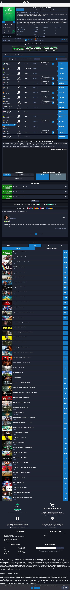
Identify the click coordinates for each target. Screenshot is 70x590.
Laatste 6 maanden (22, 175)
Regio (12, 59)
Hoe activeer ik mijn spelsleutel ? (11, 539)
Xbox (35, 34)
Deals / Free (20, 550)
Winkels (45, 535)
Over (28, 10)
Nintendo (6, 553)
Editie (36, 10)
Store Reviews (21, 551)
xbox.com (36, 29)
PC (4, 547)
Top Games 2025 (21, 552)
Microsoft (36, 31)
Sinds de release (7, 175)
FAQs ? (5, 540)
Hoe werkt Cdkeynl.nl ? (9, 535)
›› (41, 234)
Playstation (6, 551)
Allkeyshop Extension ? (9, 542)
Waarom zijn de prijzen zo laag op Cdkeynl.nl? (14, 536)
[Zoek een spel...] (35, 5)
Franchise (20, 54)
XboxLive (45, 10)
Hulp (65, 587)
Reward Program (21, 547)
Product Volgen (18, 178)
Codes (36, 59)
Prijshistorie (13, 54)
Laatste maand (30, 174)
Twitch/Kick (46, 534)
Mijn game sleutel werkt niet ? (10, 538)
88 (48, 208)
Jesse (10, 217)
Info (20, 10)
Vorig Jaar (15, 174)
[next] (14, 22)
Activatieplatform (27, 59)
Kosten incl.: (61, 59)
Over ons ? (6, 534)
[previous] (3, 22)
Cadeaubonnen (21, 548)
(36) (47, 204)
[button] (20, 40)
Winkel (6, 59)
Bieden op (6, 54)
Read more (37, 587)
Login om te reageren (60, 228)
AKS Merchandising (22, 554)
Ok (32, 587)
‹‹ (30, 234)
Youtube (64, 534)
